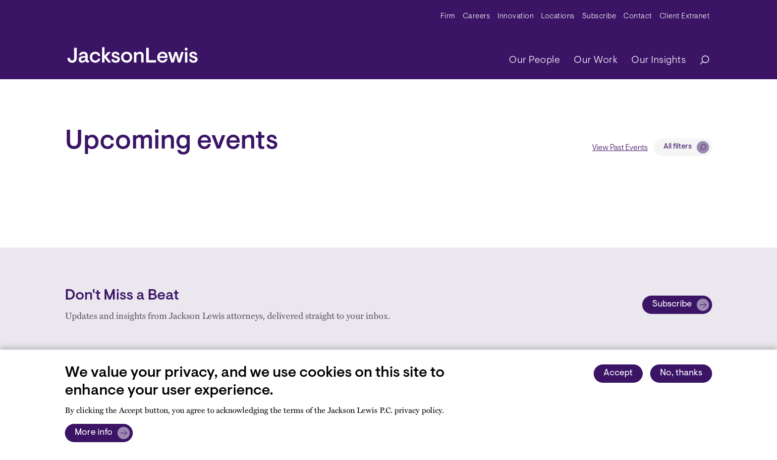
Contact (637, 16)
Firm (448, 16)
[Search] (700, 60)
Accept (618, 373)
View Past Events (620, 148)
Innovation (516, 16)
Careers (477, 16)
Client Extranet (685, 16)
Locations (558, 16)
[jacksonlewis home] (132, 52)
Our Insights (658, 60)
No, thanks (681, 373)
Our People (534, 60)
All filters (678, 147)
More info (93, 432)
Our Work (595, 60)
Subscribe (599, 16)
